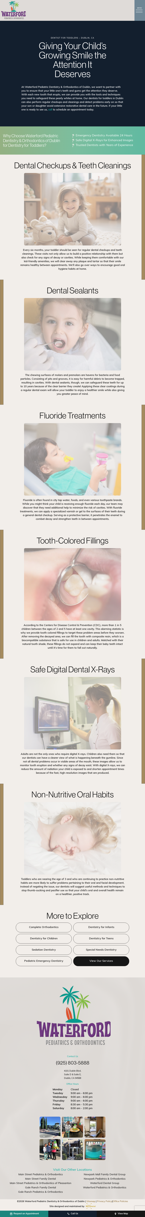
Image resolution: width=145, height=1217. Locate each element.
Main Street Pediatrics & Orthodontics (40, 1175)
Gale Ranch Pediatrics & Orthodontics (40, 1192)
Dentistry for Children (45, 938)
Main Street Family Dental (40, 1179)
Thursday (58, 1101)
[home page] (14, 10)
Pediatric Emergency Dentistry (45, 961)
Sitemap (90, 1202)
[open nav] (140, 10)
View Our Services (99, 961)
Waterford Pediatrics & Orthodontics (104, 1188)
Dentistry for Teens (99, 938)
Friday (56, 1105)
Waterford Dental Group (104, 1183)
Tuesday (58, 1093)
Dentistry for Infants (100, 927)
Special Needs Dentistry (99, 950)
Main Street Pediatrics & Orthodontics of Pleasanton (40, 1183)
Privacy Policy (104, 1202)
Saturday (58, 1108)
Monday (57, 1089)
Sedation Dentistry (45, 950)
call (50, 110)
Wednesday (60, 1097)
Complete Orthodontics (45, 927)
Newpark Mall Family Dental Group (104, 1175)
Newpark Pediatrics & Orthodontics (104, 1179)
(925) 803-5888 (72, 1063)
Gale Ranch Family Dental (40, 1188)
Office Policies (120, 1202)
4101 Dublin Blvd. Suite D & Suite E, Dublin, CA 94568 (72, 1075)
